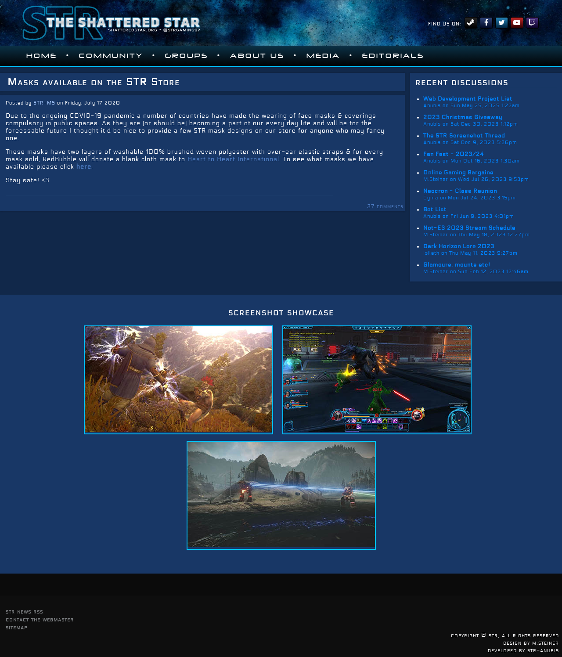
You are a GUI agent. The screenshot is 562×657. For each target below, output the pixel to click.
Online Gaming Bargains (458, 172)
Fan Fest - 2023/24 (453, 154)
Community (111, 56)
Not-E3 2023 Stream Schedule (469, 227)
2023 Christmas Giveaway (462, 117)
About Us (257, 56)
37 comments (385, 206)
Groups (186, 56)
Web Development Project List (467, 98)
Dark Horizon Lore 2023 (458, 246)
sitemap (16, 627)
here (83, 166)
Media (323, 56)
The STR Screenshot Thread (464, 135)
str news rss (24, 611)
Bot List (435, 209)
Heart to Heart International (233, 159)
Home (41, 56)
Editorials (393, 56)
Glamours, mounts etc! (456, 264)
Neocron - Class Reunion (460, 191)
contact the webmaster (40, 619)
